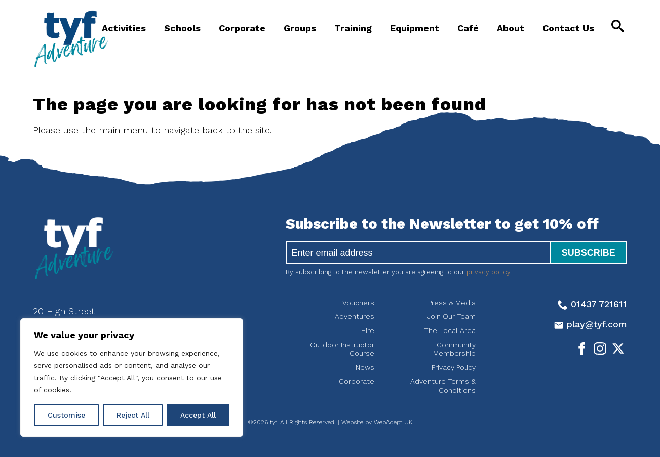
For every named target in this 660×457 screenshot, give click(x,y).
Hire (367, 330)
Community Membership (454, 349)
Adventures (354, 316)
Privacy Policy (454, 367)
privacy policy (489, 272)
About (510, 28)
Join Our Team (451, 316)
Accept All (198, 415)
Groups (300, 28)
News (365, 367)
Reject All (133, 415)
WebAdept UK (393, 422)
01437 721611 (592, 304)
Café (468, 28)
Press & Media (452, 303)
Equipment (414, 28)
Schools (182, 28)
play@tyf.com (590, 324)
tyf (71, 39)
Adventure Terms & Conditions (443, 385)
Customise (66, 415)
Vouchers (358, 303)
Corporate (242, 28)
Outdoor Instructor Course (342, 349)
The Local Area (450, 330)
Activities (124, 28)
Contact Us (568, 28)
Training (353, 28)
